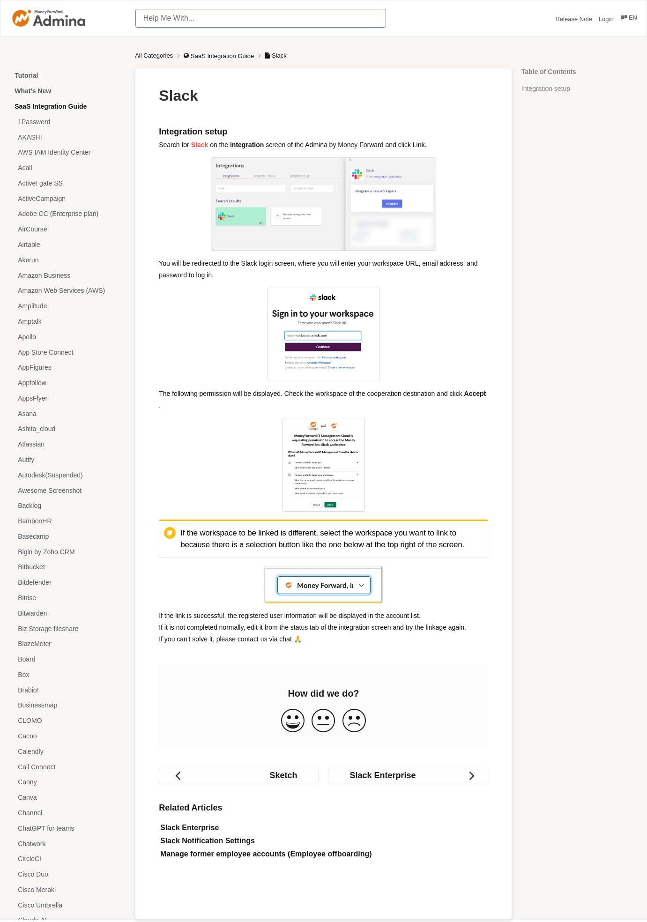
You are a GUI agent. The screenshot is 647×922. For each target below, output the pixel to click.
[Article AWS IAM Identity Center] (67, 152)
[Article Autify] (67, 460)
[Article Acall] (67, 168)
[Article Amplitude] (67, 306)
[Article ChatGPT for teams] (67, 828)
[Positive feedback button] (292, 721)
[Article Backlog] (67, 505)
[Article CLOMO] (67, 721)
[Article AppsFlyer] (67, 398)
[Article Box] (67, 675)
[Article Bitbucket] (67, 567)
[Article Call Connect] (67, 766)
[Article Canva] (67, 797)
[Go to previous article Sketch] (239, 775)
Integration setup (545, 88)
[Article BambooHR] (67, 521)
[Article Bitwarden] (67, 613)
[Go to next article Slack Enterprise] (408, 775)
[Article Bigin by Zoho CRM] (67, 551)
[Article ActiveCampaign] (67, 198)
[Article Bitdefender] (67, 582)
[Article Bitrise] (67, 598)
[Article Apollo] (67, 336)
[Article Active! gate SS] (67, 183)
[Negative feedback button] (354, 721)
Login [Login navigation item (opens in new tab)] (607, 18)
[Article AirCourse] (67, 229)
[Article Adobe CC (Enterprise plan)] (67, 214)
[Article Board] (67, 659)
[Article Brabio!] (67, 690)
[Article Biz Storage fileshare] (67, 628)
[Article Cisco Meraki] (67, 889)
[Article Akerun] (67, 260)
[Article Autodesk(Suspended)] (67, 475)
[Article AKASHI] (67, 137)
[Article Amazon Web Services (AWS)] (67, 290)
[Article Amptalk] (67, 321)
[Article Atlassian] (67, 444)
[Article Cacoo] (67, 736)
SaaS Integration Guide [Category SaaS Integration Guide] (51, 106)
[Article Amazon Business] (67, 275)
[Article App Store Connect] (67, 352)
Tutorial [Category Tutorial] (26, 75)
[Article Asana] (67, 413)
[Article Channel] (67, 813)
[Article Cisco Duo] (67, 874)
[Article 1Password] (67, 121)
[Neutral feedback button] (323, 721)
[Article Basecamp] (67, 536)
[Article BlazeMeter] (67, 644)
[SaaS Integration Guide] (219, 55)
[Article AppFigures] (67, 367)
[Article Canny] (67, 782)
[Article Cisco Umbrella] (67, 905)
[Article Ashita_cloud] (67, 429)
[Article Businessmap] (67, 705)
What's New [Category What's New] (33, 91)
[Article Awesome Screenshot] (67, 490)
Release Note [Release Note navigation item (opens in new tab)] (574, 18)
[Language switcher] (628, 19)
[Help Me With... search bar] (261, 18)
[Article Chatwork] (67, 843)
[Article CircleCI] (67, 859)
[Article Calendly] (67, 751)
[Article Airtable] (67, 245)
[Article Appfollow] (67, 383)
